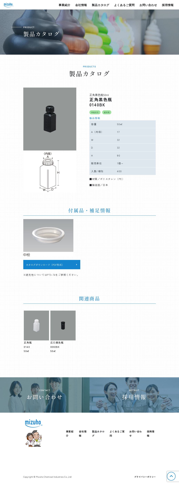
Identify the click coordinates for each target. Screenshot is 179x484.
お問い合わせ (148, 5)
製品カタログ (100, 5)
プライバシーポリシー (145, 476)
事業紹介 (64, 5)
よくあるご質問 (124, 5)
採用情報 (168, 5)
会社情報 (81, 5)
